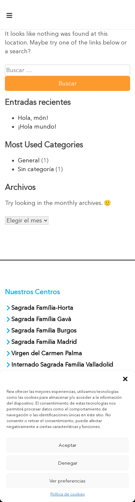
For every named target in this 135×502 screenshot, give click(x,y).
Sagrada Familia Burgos (43, 330)
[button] (125, 379)
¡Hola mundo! (37, 126)
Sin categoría (36, 169)
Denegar (67, 463)
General (29, 160)
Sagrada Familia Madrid (44, 341)
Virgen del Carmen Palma (46, 353)
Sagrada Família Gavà (42, 319)
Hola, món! (33, 117)
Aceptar (67, 445)
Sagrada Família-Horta (42, 307)
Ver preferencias (67, 481)
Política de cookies (67, 494)
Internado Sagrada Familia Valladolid (62, 364)
